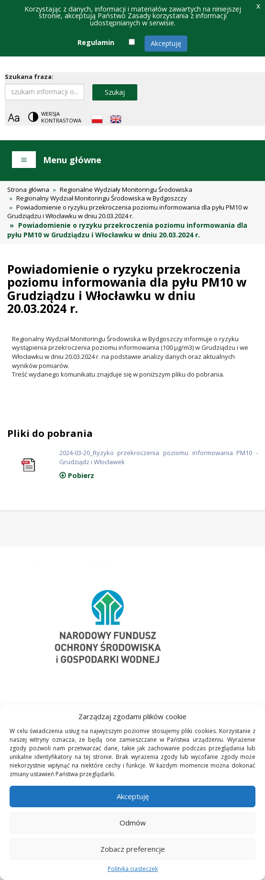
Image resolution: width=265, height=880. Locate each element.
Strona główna (28, 189)
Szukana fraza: (29, 76)
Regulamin (95, 42)
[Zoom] (13, 117)
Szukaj (115, 92)
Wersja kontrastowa (61, 117)
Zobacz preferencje (132, 849)
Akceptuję (166, 43)
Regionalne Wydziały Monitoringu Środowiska (126, 189)
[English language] (115, 119)
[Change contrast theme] (55, 117)
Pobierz (76, 475)
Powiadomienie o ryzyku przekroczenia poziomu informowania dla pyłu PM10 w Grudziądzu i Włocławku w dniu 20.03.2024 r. (127, 212)
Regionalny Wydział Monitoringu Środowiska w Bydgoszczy (101, 198)
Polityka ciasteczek (133, 869)
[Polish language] (97, 119)
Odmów (133, 822)
